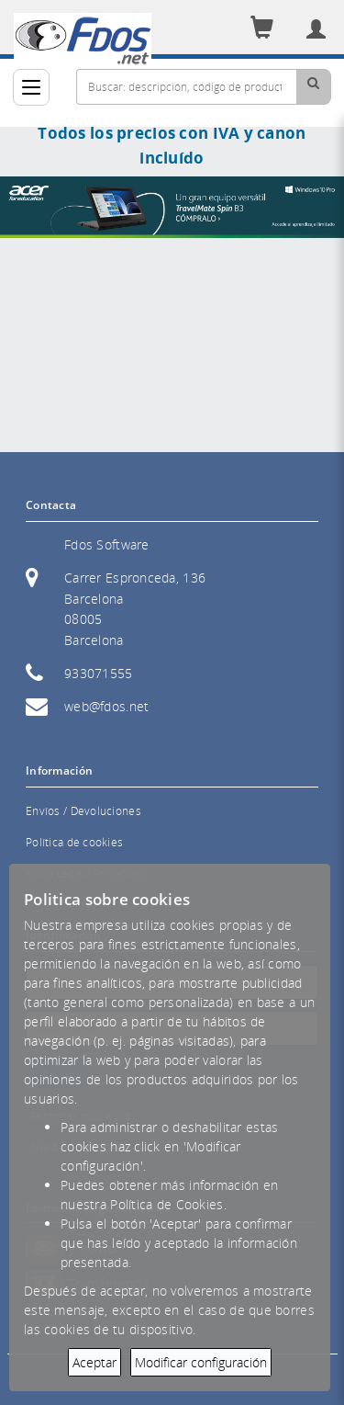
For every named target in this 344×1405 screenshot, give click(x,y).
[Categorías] (31, 87)
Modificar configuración (201, 1362)
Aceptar (94, 1362)
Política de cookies (74, 842)
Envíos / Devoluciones (83, 811)
